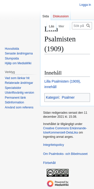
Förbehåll (49, 163)
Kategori (52, 97)
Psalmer (68, 97)
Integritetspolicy (53, 145)
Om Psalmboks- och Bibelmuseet (65, 154)
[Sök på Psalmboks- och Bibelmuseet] (82, 25)
